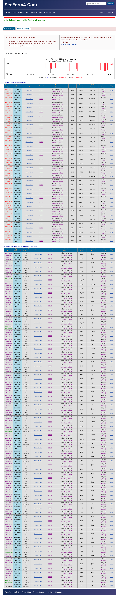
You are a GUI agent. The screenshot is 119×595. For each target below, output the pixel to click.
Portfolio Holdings (23, 29)
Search (110, 4)
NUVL (41, 90)
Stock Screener (49, 12)
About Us (8, 592)
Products (16, 592)
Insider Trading (18, 12)
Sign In (110, 12)
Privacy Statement (39, 592)
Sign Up (103, 12)
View (111, 90)
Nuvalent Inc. (29, 90)
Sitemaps (58, 592)
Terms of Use (26, 592)
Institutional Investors (34, 12)
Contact (50, 592)
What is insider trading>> (69, 44)
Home (8, 12)
